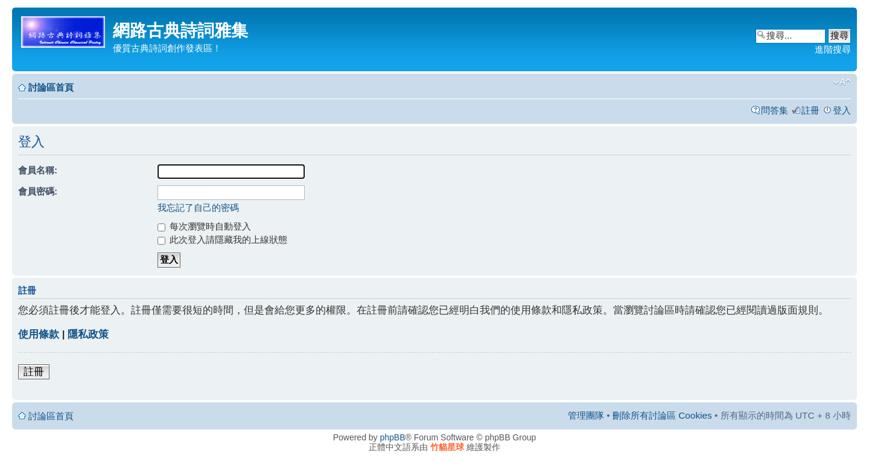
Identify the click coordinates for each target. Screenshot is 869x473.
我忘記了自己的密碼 (198, 207)
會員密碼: (37, 191)
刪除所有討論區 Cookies (662, 415)
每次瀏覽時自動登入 (204, 226)
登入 (842, 110)
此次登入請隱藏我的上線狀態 (222, 239)
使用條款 (38, 334)
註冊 (810, 110)
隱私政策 (88, 334)
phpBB (393, 437)
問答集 (774, 110)
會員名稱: (37, 170)
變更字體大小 (842, 82)
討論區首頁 (51, 87)
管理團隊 (586, 415)
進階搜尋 (833, 49)
